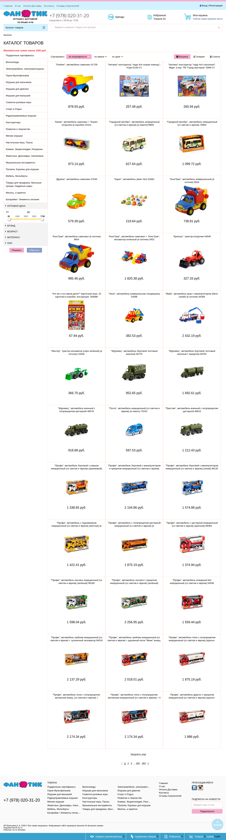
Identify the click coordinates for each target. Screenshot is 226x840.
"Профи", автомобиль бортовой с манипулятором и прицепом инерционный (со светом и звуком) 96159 (134, 468)
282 (138, 763)
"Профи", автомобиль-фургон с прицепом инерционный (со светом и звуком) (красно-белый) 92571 (192, 697)
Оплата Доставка (32, 5)
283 (144, 763)
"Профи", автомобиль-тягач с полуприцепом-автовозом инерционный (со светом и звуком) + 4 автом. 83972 (134, 697)
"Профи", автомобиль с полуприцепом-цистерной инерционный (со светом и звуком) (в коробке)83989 (134, 526)
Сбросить (34, 250)
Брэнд (10, 225)
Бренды (123, 17)
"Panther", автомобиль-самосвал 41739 (76, 64)
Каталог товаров (25, 27)
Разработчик (13, 828)
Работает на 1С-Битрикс (14, 830)
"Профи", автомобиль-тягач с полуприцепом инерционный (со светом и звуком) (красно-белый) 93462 (191, 640)
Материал (12, 237)
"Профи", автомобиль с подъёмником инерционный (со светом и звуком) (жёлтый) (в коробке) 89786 (76, 526)
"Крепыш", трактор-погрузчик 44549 (192, 236)
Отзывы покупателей (67, 5)
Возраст (11, 231)
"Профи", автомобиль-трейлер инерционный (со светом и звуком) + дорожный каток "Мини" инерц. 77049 (134, 640)
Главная (8, 5)
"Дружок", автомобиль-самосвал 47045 (76, 179)
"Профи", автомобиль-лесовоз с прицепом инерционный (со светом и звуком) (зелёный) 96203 (134, 583)
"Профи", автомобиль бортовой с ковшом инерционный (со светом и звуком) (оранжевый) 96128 (76, 468)
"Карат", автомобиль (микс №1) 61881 (134, 179)
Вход (204, 5)
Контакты (49, 5)
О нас (18, 5)
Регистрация (215, 5)
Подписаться (207, 811)
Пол (8, 243)
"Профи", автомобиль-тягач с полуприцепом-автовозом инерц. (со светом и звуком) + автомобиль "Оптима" (76, 697)
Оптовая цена (15, 206)
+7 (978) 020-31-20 (69, 15)
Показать (17, 250)
